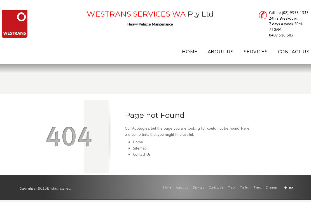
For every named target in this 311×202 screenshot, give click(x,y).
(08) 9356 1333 (295, 12)
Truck (231, 187)
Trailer (244, 187)
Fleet (257, 187)
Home (138, 141)
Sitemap (140, 148)
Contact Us (142, 154)
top (291, 188)
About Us (182, 187)
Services (198, 187)
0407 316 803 (281, 35)
